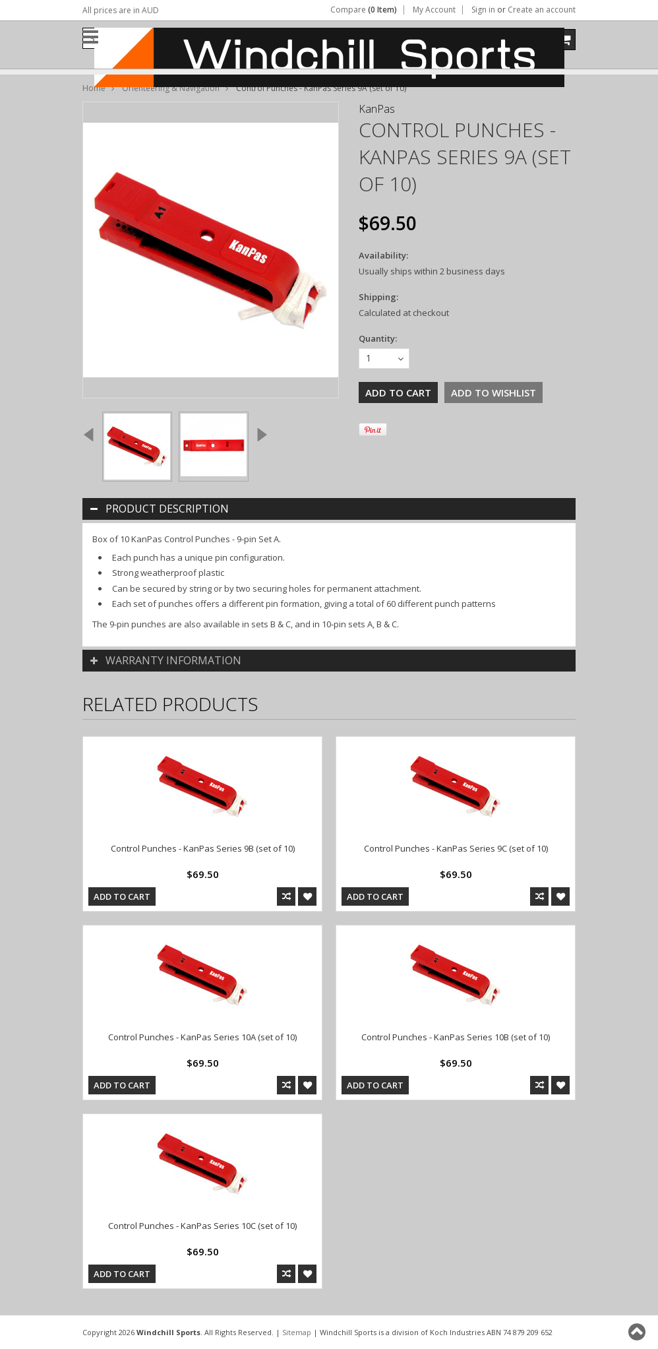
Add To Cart (122, 896)
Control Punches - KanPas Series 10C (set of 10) (202, 1226)
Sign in (483, 10)
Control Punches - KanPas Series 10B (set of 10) (455, 1037)
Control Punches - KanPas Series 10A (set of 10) (202, 1037)
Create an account (542, 10)
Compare (363, 10)
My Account (434, 10)
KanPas (377, 109)
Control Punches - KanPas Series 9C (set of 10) (456, 848)
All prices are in (120, 10)
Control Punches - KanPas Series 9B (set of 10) (203, 848)
